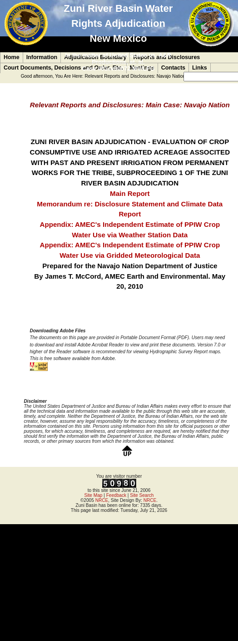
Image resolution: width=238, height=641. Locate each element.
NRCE (102, 500)
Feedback (116, 495)
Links (199, 68)
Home (12, 57)
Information (42, 57)
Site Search (142, 495)
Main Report (129, 193)
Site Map (93, 495)
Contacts (173, 68)
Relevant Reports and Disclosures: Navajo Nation (134, 76)
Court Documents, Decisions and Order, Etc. (63, 68)
